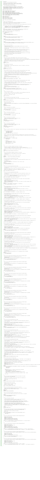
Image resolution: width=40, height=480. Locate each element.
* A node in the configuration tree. (8, 21)
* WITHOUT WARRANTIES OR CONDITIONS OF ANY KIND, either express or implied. (13, 7)
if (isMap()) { (6, 140)
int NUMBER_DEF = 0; (6, 32)
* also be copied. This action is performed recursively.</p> (12, 399)
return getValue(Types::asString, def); (9, 259)
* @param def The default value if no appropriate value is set (12, 256)
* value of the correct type (10, 219)
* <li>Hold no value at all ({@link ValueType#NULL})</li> (11, 27)
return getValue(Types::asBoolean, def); (9, 317)
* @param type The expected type (8, 226)
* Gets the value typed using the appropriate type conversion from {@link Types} (15, 249)
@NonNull (4, 33)
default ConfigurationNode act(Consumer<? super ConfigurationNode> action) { (14, 412)
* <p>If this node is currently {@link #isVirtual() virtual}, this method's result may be (16, 65)
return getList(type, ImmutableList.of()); (10, 230)
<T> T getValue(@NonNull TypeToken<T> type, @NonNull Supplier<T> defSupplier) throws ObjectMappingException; (18, 347)
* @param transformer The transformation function (10, 180)
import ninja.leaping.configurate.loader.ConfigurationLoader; (11, 12)
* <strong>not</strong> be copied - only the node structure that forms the (14, 403)
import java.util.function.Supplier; (8, 18)
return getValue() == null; (8, 143)
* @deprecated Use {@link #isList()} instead (9, 118)
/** (4, 44)
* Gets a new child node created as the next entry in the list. (12, 392)
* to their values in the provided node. (9, 376)
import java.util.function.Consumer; (8, 17)
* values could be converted (7, 237)
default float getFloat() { (7, 264)
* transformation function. (7, 179)
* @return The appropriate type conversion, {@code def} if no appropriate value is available (16, 269)
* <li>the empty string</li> (8, 131)
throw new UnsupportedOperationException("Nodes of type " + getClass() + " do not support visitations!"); (19, 429)
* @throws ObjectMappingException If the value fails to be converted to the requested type (16, 325)
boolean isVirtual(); (6, 95)
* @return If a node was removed (8, 384)
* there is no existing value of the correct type (13, 196)
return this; (5, 413)
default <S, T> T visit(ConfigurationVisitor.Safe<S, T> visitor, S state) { (14, 443)
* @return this (5, 379)
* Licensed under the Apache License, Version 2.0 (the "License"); (12, 3)
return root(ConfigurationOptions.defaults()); (10, 34)
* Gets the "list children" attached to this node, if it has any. (12, 146)
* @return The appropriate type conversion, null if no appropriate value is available (15, 251)
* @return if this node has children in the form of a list (11, 108)
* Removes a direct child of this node (9, 382)
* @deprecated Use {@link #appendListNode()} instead (11, 388)
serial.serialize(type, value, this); (9, 370)
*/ (4, 61)
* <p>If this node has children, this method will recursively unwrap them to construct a (16, 320)
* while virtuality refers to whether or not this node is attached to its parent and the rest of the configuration (19, 135)
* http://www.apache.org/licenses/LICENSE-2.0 (9, 5)
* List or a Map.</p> (6, 331)
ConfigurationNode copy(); (7, 407)
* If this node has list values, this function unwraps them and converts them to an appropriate (17, 200)
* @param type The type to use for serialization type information (12, 362)
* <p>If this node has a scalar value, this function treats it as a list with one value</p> (16, 202)
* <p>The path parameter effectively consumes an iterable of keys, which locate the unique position (17, 82)
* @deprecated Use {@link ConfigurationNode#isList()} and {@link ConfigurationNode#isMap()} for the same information (20, 103)
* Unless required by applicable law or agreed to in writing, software (13, 6)
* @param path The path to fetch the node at (9, 76)
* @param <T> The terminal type (8, 425)
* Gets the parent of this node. (8, 64)
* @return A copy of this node (7, 405)
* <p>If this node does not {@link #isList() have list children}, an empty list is (15, 147)
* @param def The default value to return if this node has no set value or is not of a (15, 188)
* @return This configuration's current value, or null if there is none (13, 161)
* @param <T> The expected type (8, 189)
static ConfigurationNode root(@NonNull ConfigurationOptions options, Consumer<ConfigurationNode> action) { (18, 42)
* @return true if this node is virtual (9, 94)
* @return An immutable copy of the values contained (11, 204)
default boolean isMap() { (7, 114)
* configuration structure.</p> (8, 46)
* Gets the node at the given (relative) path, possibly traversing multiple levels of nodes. (16, 70)
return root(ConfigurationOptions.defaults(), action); (11, 37)
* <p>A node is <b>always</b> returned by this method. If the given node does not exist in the (17, 74)
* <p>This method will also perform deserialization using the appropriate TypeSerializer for (16, 332)
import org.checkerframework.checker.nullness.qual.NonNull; (11, 14)
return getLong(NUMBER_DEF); (8, 299)
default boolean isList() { (7, 109)
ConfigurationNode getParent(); (7, 68)
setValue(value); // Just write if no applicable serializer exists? (14, 371)
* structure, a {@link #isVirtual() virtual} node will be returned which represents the (16, 84)
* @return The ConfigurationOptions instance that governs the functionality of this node (16, 98)
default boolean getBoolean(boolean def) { (9, 316)
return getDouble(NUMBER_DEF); (8, 276)
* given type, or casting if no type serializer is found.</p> (12, 361)
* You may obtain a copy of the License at (9, 4)
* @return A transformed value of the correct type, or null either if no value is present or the (17, 181)
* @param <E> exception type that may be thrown (10, 418)
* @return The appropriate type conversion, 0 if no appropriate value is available (15, 263)
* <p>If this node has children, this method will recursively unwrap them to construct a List (16, 159)
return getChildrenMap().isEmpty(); (9, 141)
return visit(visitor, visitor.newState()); (10, 436)
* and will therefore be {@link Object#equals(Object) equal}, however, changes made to (15, 401)
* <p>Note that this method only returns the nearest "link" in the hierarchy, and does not (16, 49)
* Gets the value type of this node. (8, 101)
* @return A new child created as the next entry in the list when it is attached (15, 393)
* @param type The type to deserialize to (9, 334)
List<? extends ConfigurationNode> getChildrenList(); (11, 150)
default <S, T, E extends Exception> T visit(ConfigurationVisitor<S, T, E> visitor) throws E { (16, 420)
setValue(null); (6, 367)
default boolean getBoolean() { (7, 310)
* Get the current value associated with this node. (10, 158)
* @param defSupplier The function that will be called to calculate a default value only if (16, 195)
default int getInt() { (6, 287)
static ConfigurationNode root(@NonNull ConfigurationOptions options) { (13, 39)
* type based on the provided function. (9, 201)
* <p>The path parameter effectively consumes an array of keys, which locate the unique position (17, 72)
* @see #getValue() (6, 250)
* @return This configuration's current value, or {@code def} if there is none (14, 169)
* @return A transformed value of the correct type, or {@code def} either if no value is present (17, 190)
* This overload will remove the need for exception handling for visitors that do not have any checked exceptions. (19, 439)
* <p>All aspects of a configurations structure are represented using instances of (14, 22)
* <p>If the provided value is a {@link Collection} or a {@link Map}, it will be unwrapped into (17, 350)
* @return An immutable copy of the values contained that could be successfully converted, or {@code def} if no (19, 212)
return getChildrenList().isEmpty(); (9, 142)
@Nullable (4, 55)
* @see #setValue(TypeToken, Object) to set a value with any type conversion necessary (15, 354)
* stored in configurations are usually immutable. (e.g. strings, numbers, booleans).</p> (16, 404)
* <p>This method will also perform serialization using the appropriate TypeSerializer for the (17, 360)
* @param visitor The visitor (7, 416)
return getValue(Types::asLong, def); (9, 305)
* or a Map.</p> (5, 167)
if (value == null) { (7, 366)
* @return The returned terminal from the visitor (10, 419)
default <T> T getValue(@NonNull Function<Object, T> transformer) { (13, 183)
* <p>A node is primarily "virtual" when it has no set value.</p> (12, 93)
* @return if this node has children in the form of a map (11, 113)
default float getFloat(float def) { (8, 270)
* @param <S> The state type (7, 417)
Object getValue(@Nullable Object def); (9, 170)
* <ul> (4, 25)
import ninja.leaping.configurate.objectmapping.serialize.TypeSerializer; (13, 13)
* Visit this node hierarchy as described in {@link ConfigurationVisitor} (14, 415)
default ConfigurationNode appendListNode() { (9, 395)
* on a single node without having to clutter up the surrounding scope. (13, 409)
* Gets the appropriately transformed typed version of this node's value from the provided (16, 178)
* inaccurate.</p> (6, 48)
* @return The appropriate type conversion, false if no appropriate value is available (15, 309)
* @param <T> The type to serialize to (9, 363)
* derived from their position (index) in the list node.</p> (12, 53)
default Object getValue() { (7, 163)
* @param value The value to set (8, 353)
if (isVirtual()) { (6, 138)
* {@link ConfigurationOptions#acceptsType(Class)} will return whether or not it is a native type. (17, 352)
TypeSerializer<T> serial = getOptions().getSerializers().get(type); (13, 369)
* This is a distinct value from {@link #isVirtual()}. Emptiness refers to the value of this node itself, (18, 134)
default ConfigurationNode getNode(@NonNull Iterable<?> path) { (12, 88)
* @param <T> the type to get (7, 324)
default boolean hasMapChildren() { (8, 126)
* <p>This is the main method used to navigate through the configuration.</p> (14, 71)
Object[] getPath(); (6, 62)
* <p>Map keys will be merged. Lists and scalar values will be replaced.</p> (14, 377)
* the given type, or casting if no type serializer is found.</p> (12, 322)
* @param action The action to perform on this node (10, 410)
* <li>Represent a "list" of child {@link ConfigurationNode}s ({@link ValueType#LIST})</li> (16, 26)
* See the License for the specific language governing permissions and (13, 8)
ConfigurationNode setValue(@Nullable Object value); (10, 356)
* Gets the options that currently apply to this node (11, 97)
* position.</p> (5, 75)
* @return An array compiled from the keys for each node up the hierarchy (14, 60)
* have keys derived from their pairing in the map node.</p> (12, 51)
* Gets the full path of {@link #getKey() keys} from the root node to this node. (15, 57)
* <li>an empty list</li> (7, 132)
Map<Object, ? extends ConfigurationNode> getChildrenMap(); (11, 156)
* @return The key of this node (8, 54)
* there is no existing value (10, 175)
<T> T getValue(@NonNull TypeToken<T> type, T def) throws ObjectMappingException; (15, 337)
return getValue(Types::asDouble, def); (9, 282)
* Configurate (5, 1)
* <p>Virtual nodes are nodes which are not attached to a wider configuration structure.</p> (16, 92)
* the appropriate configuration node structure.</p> (11, 359)
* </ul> (4, 133)
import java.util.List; (6, 16)
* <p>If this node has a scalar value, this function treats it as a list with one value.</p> (16, 209)
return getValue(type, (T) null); (8, 327)
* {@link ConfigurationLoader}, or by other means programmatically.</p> (13, 29)
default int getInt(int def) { (7, 293)
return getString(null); (7, 253)
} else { (5, 372)
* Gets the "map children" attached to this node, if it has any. (12, 152)
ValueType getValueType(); (7, 105)
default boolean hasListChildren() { (8, 120)
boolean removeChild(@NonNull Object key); (9, 385)
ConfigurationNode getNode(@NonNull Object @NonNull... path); (12, 78)
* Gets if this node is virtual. (8, 91)
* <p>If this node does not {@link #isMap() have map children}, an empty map (14, 153)
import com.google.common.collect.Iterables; (9, 11)
